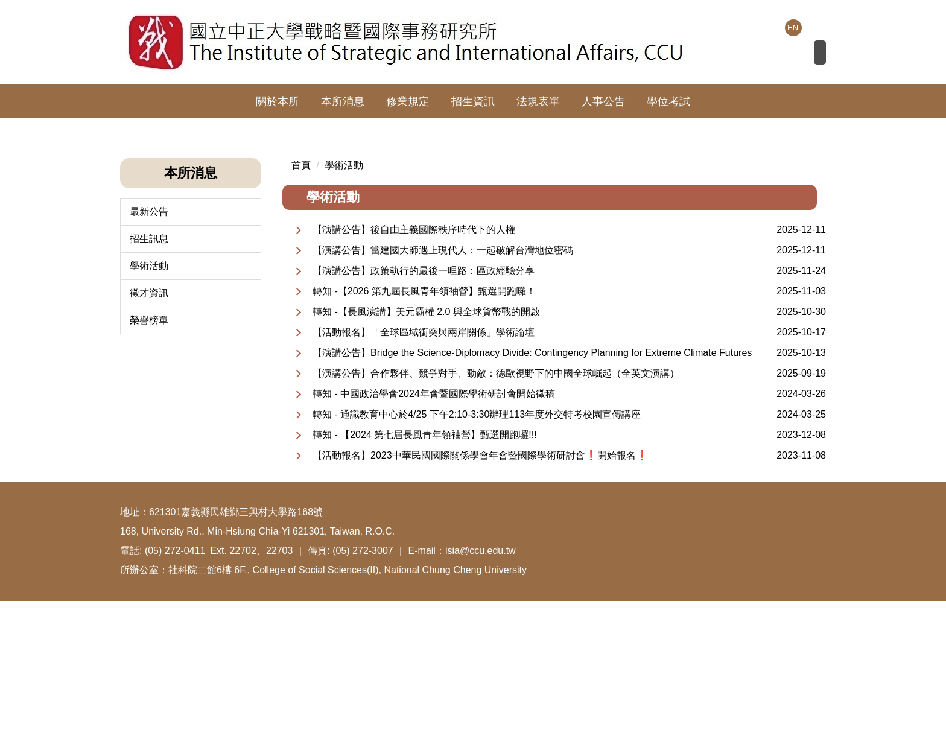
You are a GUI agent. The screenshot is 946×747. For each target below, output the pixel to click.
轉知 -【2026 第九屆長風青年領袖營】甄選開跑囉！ (424, 437)
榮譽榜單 (149, 466)
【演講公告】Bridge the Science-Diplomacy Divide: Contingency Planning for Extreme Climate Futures (532, 499)
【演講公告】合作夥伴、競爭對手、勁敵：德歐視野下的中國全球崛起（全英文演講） (496, 519)
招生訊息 (149, 385)
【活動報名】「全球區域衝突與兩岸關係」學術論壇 (424, 478)
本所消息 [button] (342, 101)
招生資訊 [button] (473, 101)
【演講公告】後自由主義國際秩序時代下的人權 (414, 375)
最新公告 (149, 357)
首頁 (301, 311)
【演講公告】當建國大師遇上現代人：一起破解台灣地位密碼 (443, 396)
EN (792, 27)
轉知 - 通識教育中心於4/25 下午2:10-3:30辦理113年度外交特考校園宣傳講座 (477, 560)
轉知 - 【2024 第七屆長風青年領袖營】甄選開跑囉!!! (425, 581)
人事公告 (603, 101)
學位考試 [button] (668, 101)
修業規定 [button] (408, 101)
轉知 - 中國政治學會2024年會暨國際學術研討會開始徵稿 (434, 540)
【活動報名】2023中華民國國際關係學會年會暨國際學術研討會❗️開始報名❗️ (480, 601)
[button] (129, 192)
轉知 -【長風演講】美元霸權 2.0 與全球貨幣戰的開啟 (426, 458)
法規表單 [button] (538, 101)
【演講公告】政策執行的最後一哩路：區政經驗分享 (424, 417)
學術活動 (149, 412)
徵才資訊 (149, 439)
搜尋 (807, 55)
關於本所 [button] (277, 101)
